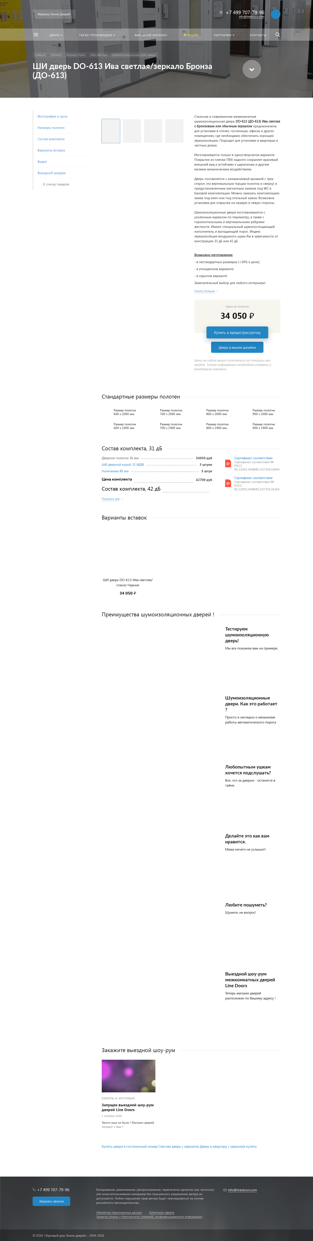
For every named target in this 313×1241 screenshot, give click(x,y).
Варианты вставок (51, 150)
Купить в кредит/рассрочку (237, 332)
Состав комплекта (51, 139)
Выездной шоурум (52, 173)
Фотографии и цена (52, 116)
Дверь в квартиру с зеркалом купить (228, 1146)
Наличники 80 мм (115, 471)
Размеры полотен (51, 127)
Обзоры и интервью (118, 1098)
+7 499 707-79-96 (53, 1189)
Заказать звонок (51, 1201)
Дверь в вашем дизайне (237, 347)
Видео (42, 161)
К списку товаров (56, 184)
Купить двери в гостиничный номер (130, 1146)
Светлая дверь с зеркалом (178, 1146)
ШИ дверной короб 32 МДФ (123, 464)
